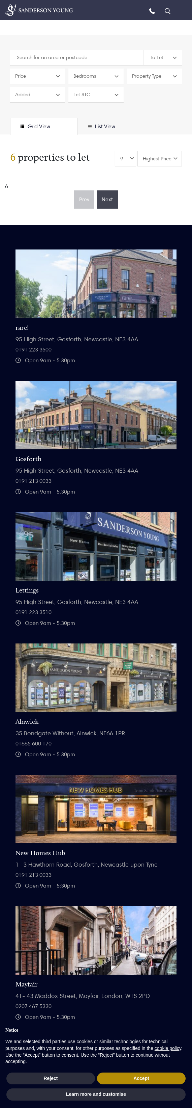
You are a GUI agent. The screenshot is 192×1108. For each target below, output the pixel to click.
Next (107, 199)
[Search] (168, 10)
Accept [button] (141, 1078)
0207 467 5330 (33, 1006)
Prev (84, 199)
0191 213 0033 (33, 481)
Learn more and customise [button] (96, 1094)
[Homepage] (39, 10)
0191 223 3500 (33, 349)
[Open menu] (183, 10)
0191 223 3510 (33, 612)
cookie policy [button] (168, 1048)
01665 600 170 (33, 743)
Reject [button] (50, 1078)
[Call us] (153, 10)
